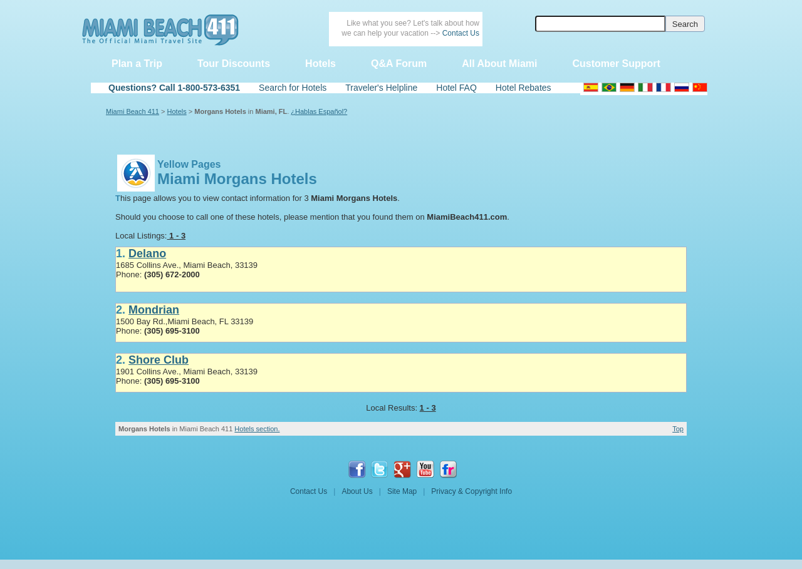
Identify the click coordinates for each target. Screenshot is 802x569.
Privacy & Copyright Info (471, 491)
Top (678, 429)
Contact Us (460, 33)
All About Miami (499, 63)
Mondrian (153, 310)
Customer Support (616, 63)
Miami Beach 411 (132, 111)
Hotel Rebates (523, 88)
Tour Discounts (233, 63)
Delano (147, 253)
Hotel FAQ (456, 88)
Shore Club (158, 360)
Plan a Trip (137, 63)
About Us (356, 491)
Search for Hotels (292, 88)
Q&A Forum (399, 63)
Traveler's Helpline (381, 88)
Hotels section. (256, 429)
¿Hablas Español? (319, 111)
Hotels (320, 63)
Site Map (402, 491)
